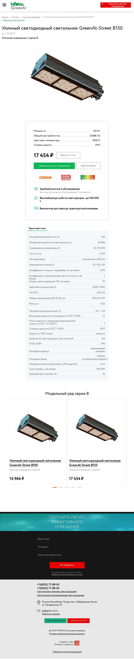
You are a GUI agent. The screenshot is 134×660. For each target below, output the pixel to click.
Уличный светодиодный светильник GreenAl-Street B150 (96, 462)
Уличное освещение (31, 17)
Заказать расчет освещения (54, 166)
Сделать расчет (78, 622)
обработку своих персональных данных (67, 576)
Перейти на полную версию (67, 653)
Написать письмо (51, 615)
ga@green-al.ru (50, 612)
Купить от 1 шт (68, 155)
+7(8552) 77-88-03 (48, 586)
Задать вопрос (88, 166)
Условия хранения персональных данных (67, 635)
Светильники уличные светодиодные (57, 593)
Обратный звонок (55, 622)
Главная (5, 17)
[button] (55, 488)
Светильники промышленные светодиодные (60, 597)
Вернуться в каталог (13, 20)
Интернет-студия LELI (64, 646)
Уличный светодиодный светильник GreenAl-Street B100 (36, 462)
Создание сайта (66, 643)
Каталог (15, 17)
